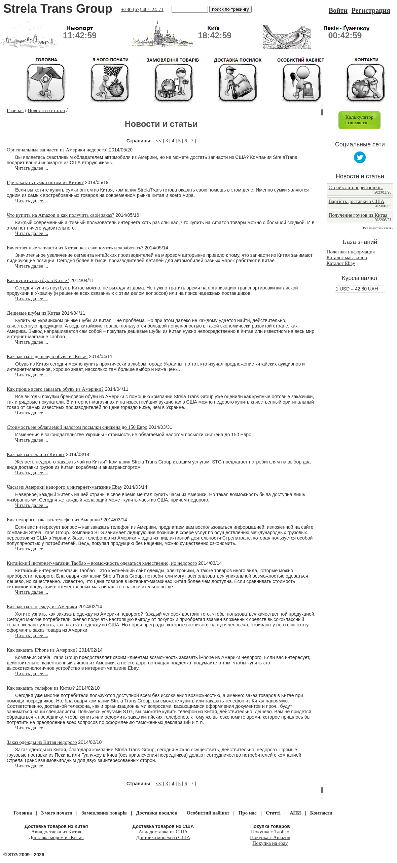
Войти (338, 10)
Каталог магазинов (347, 257)
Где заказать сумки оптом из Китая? (45, 182)
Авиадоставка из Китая (56, 831)
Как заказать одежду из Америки (42, 606)
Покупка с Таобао (270, 831)
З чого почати (56, 813)
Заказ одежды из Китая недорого (42, 742)
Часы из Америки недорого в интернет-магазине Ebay (64, 487)
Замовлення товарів (104, 813)
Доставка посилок (156, 813)
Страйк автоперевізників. (356, 187)
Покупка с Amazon (270, 837)
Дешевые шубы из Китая (33, 313)
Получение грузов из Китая (358, 215)
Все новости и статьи (378, 228)
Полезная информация (351, 251)
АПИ (295, 813)
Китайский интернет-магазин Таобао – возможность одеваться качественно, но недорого (102, 563)
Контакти (321, 813)
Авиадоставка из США (163, 831)
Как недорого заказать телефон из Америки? (54, 519)
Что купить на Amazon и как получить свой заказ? (60, 215)
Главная (15, 110)
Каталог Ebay (341, 263)
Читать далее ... (31, 168)
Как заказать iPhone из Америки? (42, 650)
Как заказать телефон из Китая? (41, 688)
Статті (273, 813)
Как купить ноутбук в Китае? (38, 280)
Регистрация (371, 10)
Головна (22, 813)
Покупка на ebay (270, 843)
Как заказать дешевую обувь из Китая (47, 356)
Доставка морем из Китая (56, 837)
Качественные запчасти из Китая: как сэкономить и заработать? (75, 247)
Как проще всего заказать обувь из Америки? (55, 389)
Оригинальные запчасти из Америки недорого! (57, 149)
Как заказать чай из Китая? (36, 454)
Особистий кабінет (207, 813)
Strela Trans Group (57, 8)
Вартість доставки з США (357, 201)
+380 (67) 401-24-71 (142, 9)
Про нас (248, 813)
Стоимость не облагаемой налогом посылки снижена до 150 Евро (77, 427)
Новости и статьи (46, 110)
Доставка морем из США (163, 837)
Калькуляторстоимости (360, 120)
